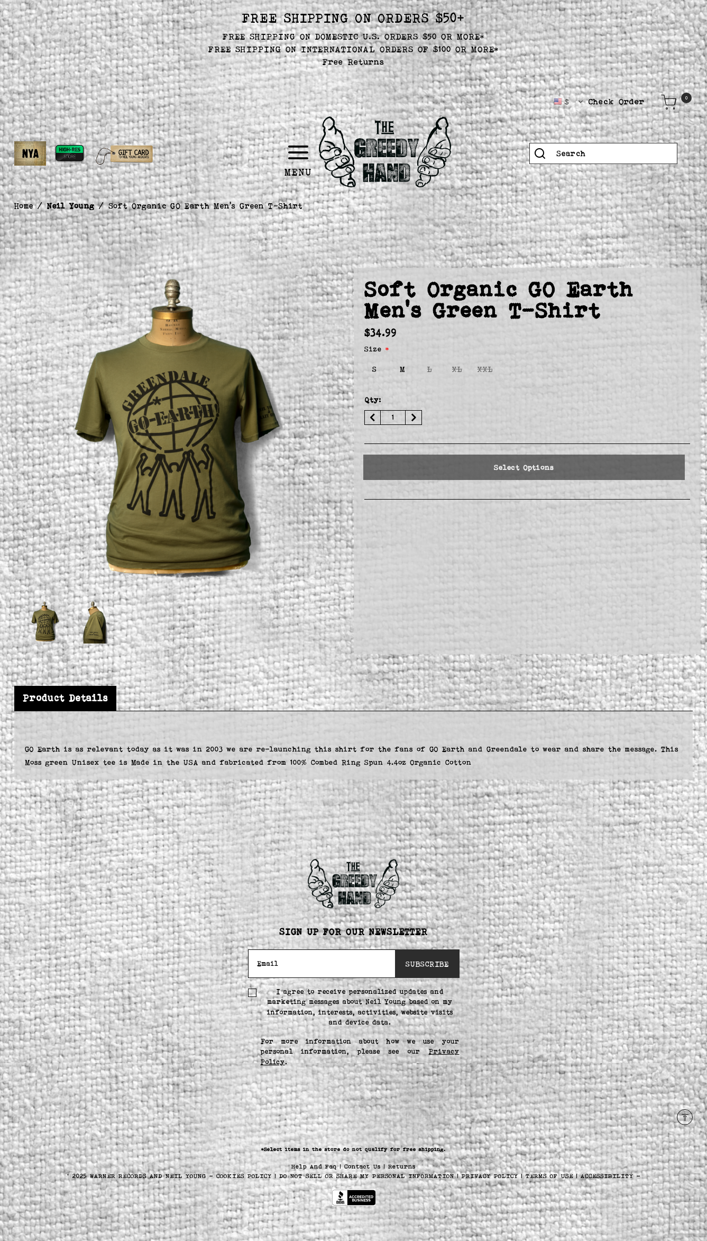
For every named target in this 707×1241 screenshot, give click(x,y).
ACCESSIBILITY (607, 1176)
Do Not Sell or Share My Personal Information (366, 1176)
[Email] (322, 963)
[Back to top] (685, 1117)
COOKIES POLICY (245, 1176)
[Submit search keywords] (539, 154)
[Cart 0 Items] (669, 102)
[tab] (65, 698)
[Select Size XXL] (485, 369)
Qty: (372, 399)
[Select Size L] (429, 369)
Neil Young (71, 205)
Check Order (617, 101)
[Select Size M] (402, 369)
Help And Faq (315, 1166)
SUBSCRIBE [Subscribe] (427, 963)
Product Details (65, 698)
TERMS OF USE (549, 1176)
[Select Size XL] (457, 369)
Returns (402, 1166)
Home (23, 205)
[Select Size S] (374, 369)
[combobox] (603, 154)
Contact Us (364, 1166)
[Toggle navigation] (333, 152)
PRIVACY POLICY (491, 1176)
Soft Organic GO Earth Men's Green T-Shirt (205, 205)
